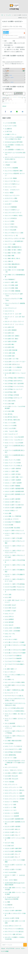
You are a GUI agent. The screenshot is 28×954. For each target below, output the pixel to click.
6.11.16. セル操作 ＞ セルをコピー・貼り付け (15, 866)
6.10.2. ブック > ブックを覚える (13, 746)
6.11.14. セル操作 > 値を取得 (12, 826)
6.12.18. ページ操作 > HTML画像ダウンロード (15, 575)
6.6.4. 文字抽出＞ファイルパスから (14, 386)
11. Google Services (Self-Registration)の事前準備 (12, 898)
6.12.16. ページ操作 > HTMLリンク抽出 (15, 566)
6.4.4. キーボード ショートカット (14, 324)
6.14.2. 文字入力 (9, 616)
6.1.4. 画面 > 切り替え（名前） (13, 253)
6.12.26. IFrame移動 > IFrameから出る (14, 590)
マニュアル (8, 15)
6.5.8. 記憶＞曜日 (9, 344)
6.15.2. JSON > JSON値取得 (12, 628)
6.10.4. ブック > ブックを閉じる (13, 465)
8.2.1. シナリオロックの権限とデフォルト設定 (15, 675)
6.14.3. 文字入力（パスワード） (13, 926)
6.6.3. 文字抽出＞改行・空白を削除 (14, 383)
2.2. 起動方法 (8, 128)
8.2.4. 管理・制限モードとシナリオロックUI (15, 686)
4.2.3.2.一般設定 (9, 192)
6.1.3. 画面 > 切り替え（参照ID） (13, 250)
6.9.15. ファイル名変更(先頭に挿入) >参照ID (15, 456)
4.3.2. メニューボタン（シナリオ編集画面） (15, 861)
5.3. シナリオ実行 (9, 224)
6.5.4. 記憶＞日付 (9, 333)
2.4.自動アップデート (10, 134)
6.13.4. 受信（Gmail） (11, 608)
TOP (2, 15)
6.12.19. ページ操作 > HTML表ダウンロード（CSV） (15, 580)
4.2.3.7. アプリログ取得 (11, 201)
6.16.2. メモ (8, 636)
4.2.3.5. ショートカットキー (12, 195)
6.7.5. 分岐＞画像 (9, 411)
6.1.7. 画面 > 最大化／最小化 (12, 258)
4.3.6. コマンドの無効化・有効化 (13, 215)
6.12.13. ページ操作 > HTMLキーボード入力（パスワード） (15, 551)
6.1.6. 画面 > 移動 (9, 255)
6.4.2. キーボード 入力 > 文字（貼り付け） (15, 317)
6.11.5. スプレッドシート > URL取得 (14, 799)
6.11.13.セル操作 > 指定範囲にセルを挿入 (15, 823)
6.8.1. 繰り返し (9, 414)
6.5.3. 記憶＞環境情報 (10, 330)
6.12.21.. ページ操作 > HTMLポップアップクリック (15, 727)
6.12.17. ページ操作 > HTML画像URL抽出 (15, 570)
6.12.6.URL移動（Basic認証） (13, 528)
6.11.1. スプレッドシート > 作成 (13, 787)
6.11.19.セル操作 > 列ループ (12, 857)
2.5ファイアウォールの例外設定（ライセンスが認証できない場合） (14, 138)
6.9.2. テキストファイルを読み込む (14, 929)
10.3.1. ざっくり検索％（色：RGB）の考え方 (15, 715)
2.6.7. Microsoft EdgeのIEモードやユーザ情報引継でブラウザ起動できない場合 (15, 762)
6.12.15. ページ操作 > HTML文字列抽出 (15, 561)
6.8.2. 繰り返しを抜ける (11, 417)
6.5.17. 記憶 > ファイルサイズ (13, 370)
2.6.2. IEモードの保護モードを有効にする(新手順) (15, 938)
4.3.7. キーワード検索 (10, 758)
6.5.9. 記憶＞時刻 (9, 347)
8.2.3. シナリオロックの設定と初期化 (15, 682)
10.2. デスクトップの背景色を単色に (14, 711)
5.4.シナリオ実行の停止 (11, 227)
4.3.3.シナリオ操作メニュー (12, 210)
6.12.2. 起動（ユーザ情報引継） (13, 516)
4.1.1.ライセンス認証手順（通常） (14, 171)
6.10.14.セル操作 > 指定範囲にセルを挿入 (15, 495)
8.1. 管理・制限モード (11, 669)
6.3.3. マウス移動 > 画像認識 (12, 291)
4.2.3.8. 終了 (8, 204)
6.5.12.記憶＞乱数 (9, 356)
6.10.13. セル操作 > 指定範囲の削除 (14, 491)
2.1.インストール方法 (10, 126)
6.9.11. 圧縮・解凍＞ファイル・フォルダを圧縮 (15, 888)
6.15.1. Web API (9, 625)
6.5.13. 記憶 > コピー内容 (11, 359)
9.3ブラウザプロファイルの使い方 (14, 696)
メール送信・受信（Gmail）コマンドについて (15, 601)
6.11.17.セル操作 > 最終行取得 (13, 851)
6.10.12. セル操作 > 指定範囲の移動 (14, 488)
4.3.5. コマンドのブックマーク (13, 212)
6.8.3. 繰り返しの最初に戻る (12, 420)
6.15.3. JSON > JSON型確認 (12, 631)
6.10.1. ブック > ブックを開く (13, 460)
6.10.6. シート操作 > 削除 (11, 471)
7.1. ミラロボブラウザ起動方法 (13, 655)
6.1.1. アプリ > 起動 (10, 244)
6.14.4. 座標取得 (9, 619)
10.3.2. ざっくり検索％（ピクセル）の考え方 (15, 719)
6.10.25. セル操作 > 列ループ (12, 835)
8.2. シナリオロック (10, 672)
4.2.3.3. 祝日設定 (9, 781)
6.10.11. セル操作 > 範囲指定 (12, 486)
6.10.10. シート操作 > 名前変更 (13, 483)
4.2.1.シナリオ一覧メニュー (12, 181)
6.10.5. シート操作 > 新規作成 (13, 468)
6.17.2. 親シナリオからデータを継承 (14, 642)
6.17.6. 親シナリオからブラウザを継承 (15, 653)
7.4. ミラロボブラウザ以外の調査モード (15, 665)
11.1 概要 (7, 902)
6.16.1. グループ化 (10, 634)
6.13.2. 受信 (8, 597)
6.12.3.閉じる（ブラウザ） (12, 519)
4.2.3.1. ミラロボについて (12, 190)
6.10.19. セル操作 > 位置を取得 (13, 507)
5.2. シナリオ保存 (9, 221)
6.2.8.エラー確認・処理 (11, 282)
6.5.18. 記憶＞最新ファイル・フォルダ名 (15, 374)
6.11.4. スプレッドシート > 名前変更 (14, 796)
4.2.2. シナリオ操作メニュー (12, 184)
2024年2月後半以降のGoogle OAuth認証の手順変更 (14, 884)
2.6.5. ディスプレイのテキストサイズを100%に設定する (15, 158)
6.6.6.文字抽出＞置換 (10, 392)
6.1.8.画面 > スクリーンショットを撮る (14, 839)
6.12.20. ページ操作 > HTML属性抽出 (15, 584)
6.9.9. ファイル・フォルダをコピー (14, 440)
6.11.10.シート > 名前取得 (12, 813)
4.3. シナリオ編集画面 (11, 207)
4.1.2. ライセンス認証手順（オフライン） (15, 174)
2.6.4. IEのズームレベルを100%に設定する (15, 153)
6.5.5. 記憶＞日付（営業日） (12, 336)
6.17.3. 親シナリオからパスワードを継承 (15, 914)
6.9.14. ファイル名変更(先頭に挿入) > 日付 (15, 451)
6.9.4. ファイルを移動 (10, 425)
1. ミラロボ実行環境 (10, 123)
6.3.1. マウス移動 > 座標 (11, 285)
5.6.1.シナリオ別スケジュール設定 (14, 233)
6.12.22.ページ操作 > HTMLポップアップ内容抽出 (14, 732)
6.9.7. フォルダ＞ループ (11, 434)
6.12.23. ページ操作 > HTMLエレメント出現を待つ (15, 737)
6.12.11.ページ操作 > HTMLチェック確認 (14, 542)
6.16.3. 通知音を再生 (10, 755)
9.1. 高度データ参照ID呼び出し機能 (14, 690)
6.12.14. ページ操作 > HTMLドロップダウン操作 (15, 556)
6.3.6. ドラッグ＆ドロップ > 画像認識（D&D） (15, 304)
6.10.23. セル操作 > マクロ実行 (13, 869)
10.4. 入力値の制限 (10, 723)
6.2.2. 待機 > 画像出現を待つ (12, 264)
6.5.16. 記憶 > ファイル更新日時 (13, 367)
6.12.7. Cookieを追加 (10, 872)
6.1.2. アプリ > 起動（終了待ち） (13, 934)
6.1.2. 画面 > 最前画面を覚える (13, 247)
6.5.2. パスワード (9, 907)
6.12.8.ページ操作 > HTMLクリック (14, 530)
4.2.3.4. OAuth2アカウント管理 (13, 749)
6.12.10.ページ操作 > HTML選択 (13, 538)
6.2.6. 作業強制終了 (10, 279)
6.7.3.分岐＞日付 (9, 845)
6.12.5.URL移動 (9, 525)
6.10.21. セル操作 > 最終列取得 (13, 910)
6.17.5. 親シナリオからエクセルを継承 (15, 650)
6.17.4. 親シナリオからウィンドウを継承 (15, 646)
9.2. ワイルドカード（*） (11, 693)
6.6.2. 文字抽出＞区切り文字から (13, 381)
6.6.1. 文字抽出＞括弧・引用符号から (15, 378)
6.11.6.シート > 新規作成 (11, 802)
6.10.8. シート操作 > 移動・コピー (14, 477)
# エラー (23, 948)
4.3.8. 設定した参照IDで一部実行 (13, 773)
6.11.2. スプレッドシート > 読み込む (14, 790)
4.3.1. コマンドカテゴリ (11, 767)
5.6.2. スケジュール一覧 (11, 235)
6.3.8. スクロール (9, 311)
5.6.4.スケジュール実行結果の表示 (14, 241)
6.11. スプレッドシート (11, 784)
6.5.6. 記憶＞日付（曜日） (12, 338)
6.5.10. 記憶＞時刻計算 (11, 350)
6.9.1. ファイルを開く (10, 423)
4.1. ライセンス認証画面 (11, 168)
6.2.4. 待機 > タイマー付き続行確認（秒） (14, 271)
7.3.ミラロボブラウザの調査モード (14, 661)
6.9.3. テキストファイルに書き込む (14, 931)
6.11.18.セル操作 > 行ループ (12, 854)
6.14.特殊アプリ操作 (10, 611)
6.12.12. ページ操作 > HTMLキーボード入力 (15, 547)
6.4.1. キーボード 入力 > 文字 (13, 314)
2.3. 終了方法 (8, 131)
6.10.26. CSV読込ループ (11, 510)
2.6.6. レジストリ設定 (10, 162)
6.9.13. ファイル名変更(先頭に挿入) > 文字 (15, 446)
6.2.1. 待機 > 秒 (9, 261)
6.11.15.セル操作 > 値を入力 (12, 829)
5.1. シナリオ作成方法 (11, 218)
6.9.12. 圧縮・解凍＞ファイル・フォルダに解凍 (15, 893)
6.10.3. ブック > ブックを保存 (13, 463)
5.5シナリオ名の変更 (10, 230)
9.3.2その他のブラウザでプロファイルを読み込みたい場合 (15, 704)
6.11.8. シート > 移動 (10, 807)
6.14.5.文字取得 (9, 743)
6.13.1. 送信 (8, 594)
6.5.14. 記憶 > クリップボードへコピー (15, 361)
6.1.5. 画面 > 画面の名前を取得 (13, 740)
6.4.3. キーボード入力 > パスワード (14, 321)
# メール (18, 948)
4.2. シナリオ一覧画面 (11, 178)
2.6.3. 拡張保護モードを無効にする (14, 149)
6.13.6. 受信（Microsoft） (12, 779)
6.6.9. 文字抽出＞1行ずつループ (13, 398)
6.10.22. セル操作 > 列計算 (12, 918)
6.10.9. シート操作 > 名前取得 (13, 480)
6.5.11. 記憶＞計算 (10, 353)
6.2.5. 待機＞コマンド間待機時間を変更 (15, 275)
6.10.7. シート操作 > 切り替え (13, 474)
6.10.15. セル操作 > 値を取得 (12, 499)
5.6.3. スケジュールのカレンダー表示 (15, 238)
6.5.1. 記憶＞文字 (9, 327)
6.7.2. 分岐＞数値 (9, 403)
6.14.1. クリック (9, 613)
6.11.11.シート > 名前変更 (12, 816)
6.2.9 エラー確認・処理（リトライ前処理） (15, 922)
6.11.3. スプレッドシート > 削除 (13, 793)
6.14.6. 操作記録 (9, 622)
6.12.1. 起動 (8, 513)
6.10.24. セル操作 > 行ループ (12, 832)
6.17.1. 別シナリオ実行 (11, 639)
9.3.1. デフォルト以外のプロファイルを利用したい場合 (15, 699)
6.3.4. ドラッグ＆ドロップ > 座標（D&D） (13, 295)
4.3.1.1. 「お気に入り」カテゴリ (13, 770)
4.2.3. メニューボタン (10, 187)
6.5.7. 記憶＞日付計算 (10, 341)
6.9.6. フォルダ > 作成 (11, 431)
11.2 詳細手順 (8, 905)
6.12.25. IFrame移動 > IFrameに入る (14, 587)
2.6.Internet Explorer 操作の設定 (14, 142)
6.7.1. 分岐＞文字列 (10, 401)
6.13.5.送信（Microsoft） (12, 776)
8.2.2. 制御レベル (9, 679)
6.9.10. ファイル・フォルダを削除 (14, 443)
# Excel (4, 106)
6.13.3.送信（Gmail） (11, 605)
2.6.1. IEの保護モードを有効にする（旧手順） (14, 146)
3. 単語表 (7, 165)
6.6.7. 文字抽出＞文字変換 (12, 395)
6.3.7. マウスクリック (10, 308)
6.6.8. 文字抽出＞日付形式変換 (13, 752)
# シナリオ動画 (4, 951)
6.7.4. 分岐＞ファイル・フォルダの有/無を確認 (15, 407)
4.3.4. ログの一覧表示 (11, 880)
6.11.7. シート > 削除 (10, 804)
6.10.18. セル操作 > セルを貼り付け (14, 505)
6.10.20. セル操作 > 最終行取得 (13, 848)
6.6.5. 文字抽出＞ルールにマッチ (13, 389)
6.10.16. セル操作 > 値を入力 (12, 502)
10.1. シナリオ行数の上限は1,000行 (14, 708)
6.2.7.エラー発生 (9, 843)
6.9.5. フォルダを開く (10, 428)
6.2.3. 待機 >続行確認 (11, 267)
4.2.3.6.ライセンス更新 (11, 198)
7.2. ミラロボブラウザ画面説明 (13, 658)
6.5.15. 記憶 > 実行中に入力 (12, 364)
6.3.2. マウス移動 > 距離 (11, 288)
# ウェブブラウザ (10, 948)
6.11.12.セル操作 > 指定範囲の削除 (14, 819)
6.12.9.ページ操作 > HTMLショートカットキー (15, 534)
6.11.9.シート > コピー (11, 810)
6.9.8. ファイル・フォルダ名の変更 (14, 437)
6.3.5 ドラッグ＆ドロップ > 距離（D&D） (13, 299)
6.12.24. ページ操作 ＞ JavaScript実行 (15, 876)
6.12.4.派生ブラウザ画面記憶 (12, 522)
